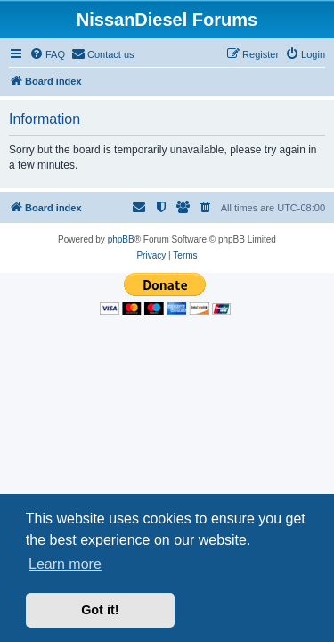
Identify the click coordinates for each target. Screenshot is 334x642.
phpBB (121, 239)
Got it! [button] (99, 610)
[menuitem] (47, 54)
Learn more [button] (65, 564)
